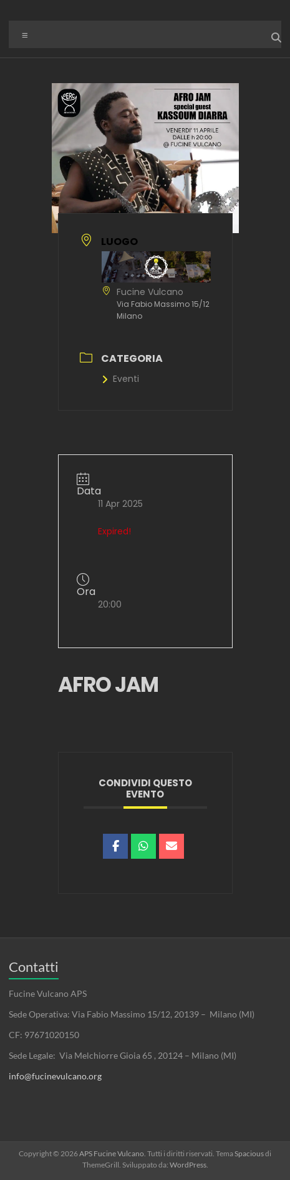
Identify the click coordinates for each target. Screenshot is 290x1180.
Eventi (120, 378)
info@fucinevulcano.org (55, 1076)
